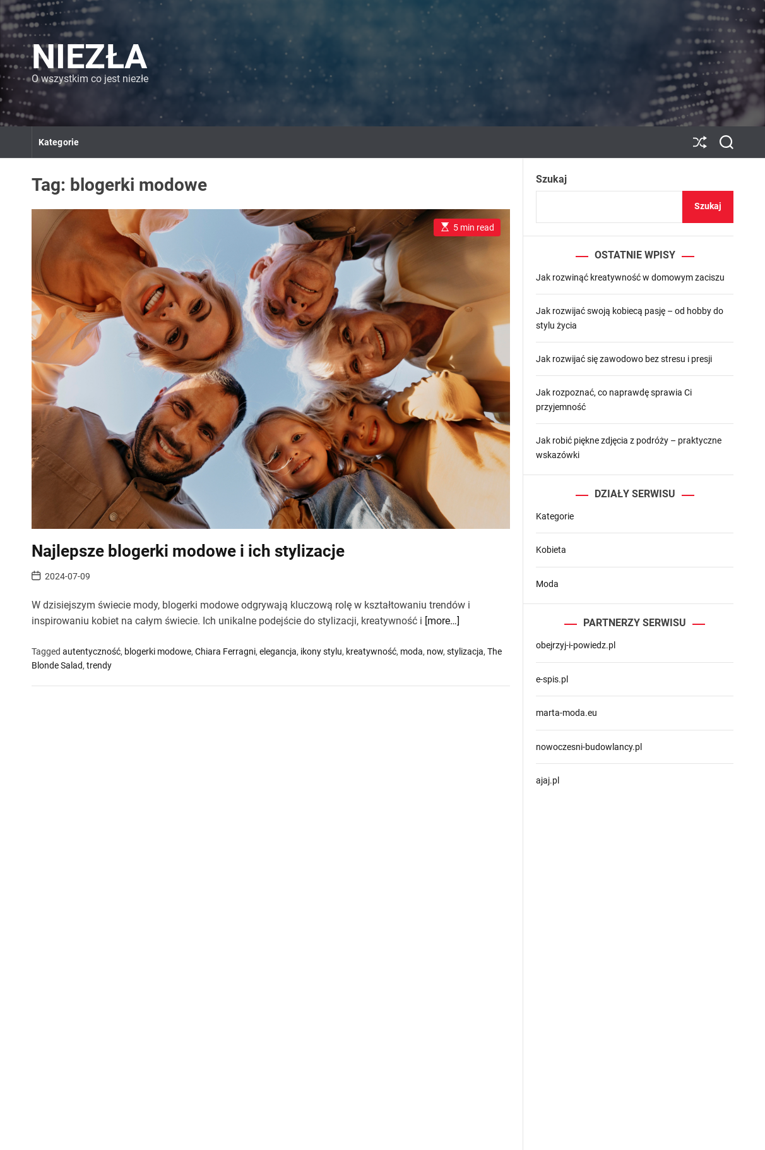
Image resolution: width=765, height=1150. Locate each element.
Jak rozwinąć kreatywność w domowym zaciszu (630, 277)
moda (411, 651)
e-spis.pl (552, 679)
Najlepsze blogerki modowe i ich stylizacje (188, 551)
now (435, 651)
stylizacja (465, 651)
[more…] (442, 621)
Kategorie (59, 142)
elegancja (278, 651)
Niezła (89, 57)
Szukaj (551, 179)
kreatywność (371, 651)
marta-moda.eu (566, 713)
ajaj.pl (547, 780)
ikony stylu (321, 651)
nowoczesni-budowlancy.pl (589, 747)
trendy (99, 665)
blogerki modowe (157, 651)
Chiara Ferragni (225, 651)
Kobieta (551, 550)
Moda (547, 584)
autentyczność (91, 651)
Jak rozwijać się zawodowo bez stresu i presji (624, 359)
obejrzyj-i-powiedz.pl (575, 645)
